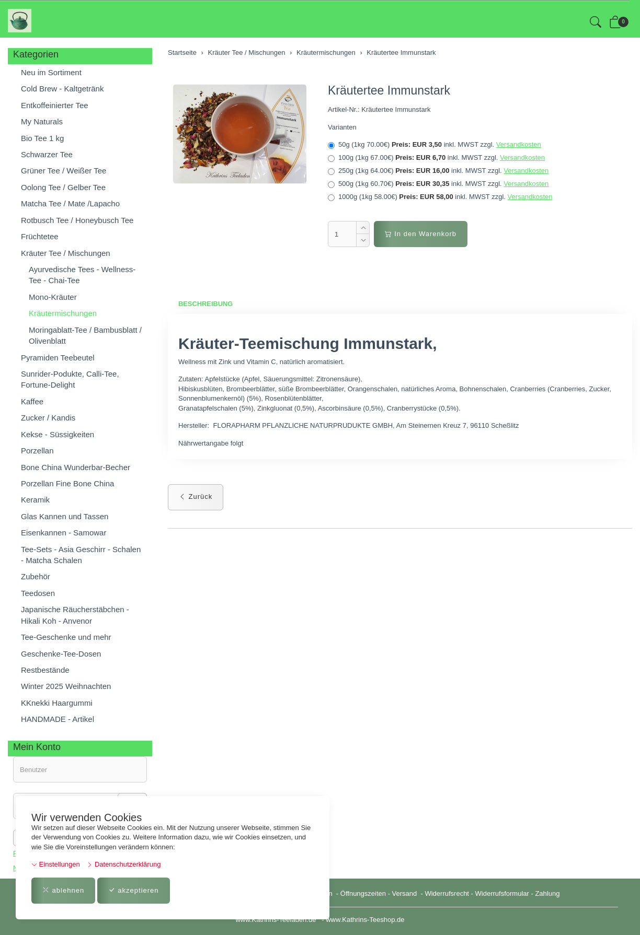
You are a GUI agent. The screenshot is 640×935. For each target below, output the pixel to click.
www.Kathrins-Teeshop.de (365, 920)
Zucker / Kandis (48, 417)
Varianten (342, 127)
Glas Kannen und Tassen (64, 516)
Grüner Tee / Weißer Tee (63, 170)
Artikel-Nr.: (344, 109)
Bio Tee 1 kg (42, 138)
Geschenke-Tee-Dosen (61, 653)
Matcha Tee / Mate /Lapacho (70, 203)
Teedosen (38, 593)
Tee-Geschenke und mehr (66, 637)
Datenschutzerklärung (124, 864)
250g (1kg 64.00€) (438, 171)
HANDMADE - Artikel (57, 719)
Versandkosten (518, 144)
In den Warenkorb (420, 234)
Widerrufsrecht (447, 893)
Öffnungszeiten (363, 893)
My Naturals (42, 121)
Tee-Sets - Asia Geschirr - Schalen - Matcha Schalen (81, 555)
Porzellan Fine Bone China (67, 483)
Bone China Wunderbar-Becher (75, 467)
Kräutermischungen (63, 313)
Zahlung (547, 893)
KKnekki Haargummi (57, 702)
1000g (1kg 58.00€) (440, 197)
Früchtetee (40, 236)
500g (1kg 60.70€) (438, 184)
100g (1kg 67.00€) (436, 158)
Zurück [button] (195, 496)
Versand (404, 893)
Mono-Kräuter (53, 297)
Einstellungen (55, 864)
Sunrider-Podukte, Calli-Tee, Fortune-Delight (70, 379)
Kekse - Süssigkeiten (57, 434)
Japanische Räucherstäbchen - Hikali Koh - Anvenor (75, 615)
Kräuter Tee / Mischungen (65, 253)
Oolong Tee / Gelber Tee (63, 187)
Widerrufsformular (502, 893)
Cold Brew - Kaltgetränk (62, 88)
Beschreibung (205, 304)
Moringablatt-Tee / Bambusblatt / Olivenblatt (85, 335)
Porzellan (37, 450)
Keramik (35, 499)
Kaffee (32, 401)
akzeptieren (133, 890)
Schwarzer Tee (47, 154)
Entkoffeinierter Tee (54, 105)
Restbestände (45, 669)
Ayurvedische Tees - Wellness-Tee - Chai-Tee (82, 275)
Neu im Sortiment (51, 72)
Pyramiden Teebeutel (58, 357)
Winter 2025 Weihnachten (66, 686)
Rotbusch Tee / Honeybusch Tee (77, 220)
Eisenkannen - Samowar (63, 532)
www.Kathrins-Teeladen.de (275, 920)
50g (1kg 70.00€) (434, 145)
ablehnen (63, 890)
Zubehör (35, 576)
